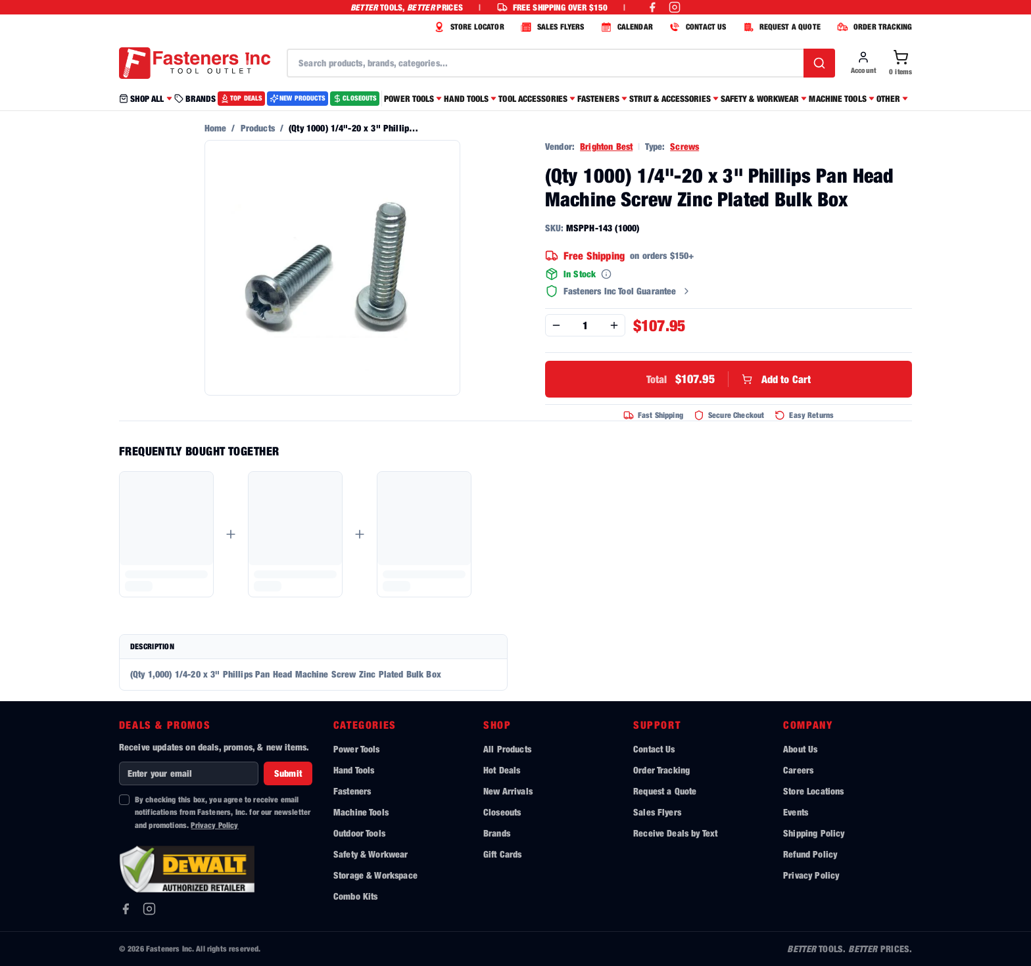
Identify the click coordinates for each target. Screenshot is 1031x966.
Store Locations (813, 790)
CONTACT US (696, 26)
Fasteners (352, 790)
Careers (798, 769)
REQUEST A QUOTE (780, 26)
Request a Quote (664, 790)
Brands (496, 833)
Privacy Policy (214, 825)
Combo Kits (355, 896)
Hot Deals (501, 769)
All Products (507, 748)
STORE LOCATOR (467, 26)
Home (215, 127)
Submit (288, 773)
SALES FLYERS (551, 26)
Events (795, 811)
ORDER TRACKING (873, 26)
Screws (684, 146)
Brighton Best (606, 146)
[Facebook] (125, 908)
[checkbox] (124, 799)
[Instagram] (149, 908)
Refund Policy (810, 854)
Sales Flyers (657, 811)
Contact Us (654, 748)
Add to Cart (728, 379)
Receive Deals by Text (675, 833)
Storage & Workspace (375, 875)
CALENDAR (625, 26)
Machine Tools (361, 811)
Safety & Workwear (370, 854)
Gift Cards (502, 854)
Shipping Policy (813, 833)
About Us (800, 748)
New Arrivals (508, 790)
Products (258, 127)
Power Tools (356, 748)
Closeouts (502, 811)
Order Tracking (661, 769)
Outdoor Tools (359, 833)
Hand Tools (354, 769)
